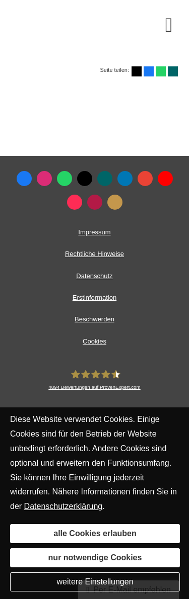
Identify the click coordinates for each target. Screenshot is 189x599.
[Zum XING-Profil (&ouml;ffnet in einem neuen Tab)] (104, 178)
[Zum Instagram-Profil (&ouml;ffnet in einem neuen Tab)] (44, 178)
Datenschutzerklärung (63, 506)
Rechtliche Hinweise (94, 254)
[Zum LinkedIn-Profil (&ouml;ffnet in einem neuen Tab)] (125, 178)
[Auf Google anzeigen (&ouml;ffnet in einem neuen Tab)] (145, 178)
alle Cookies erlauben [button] (95, 533)
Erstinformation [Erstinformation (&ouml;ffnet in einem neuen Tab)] (94, 297)
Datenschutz (94, 276)
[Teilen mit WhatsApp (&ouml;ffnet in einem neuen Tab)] (161, 71)
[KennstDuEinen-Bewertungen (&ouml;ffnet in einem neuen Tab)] (114, 202)
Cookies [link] (94, 341)
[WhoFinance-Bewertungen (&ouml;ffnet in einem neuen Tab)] (94, 202)
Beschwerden (94, 319)
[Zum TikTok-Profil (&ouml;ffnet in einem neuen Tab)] (74, 202)
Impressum (94, 232)
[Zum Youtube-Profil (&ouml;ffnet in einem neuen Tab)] (165, 178)
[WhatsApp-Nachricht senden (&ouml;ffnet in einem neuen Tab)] (64, 178)
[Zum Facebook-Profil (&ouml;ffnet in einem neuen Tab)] (24, 178)
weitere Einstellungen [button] (94, 581)
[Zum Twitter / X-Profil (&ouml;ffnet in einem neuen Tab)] (84, 178)
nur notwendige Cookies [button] (95, 557)
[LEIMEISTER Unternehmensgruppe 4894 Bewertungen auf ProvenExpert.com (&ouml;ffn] (94, 379)
